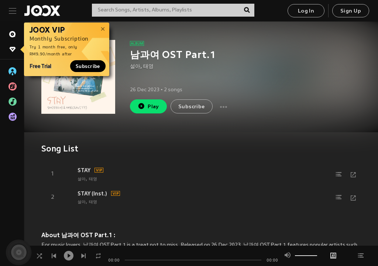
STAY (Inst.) (92, 194)
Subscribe (88, 66)
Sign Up (350, 11)
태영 (148, 66)
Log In (306, 11)
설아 (135, 66)
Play (148, 106)
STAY (84, 170)
